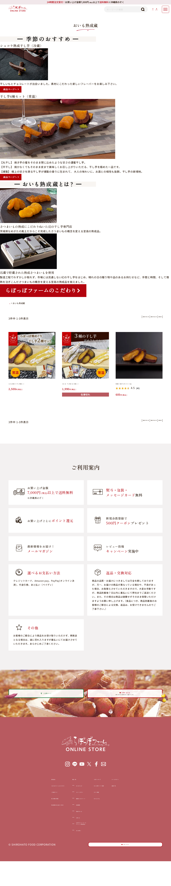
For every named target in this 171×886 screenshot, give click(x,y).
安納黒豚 (68, 821)
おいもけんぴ (71, 802)
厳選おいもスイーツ (75, 814)
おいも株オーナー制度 (112, 802)
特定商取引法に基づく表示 (31, 821)
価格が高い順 (139, 318)
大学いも (68, 834)
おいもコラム (107, 814)
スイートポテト (72, 808)
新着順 (156, 318)
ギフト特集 (105, 808)
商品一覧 (64, 795)
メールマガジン (144, 795)
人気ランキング (108, 795)
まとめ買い (69, 850)
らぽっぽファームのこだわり (32, 802)
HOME (10, 303)
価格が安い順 (117, 318)
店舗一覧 (140, 802)
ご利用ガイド (23, 808)
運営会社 (20, 795)
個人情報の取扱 (24, 814)
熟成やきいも (71, 827)
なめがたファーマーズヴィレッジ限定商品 (76, 842)
